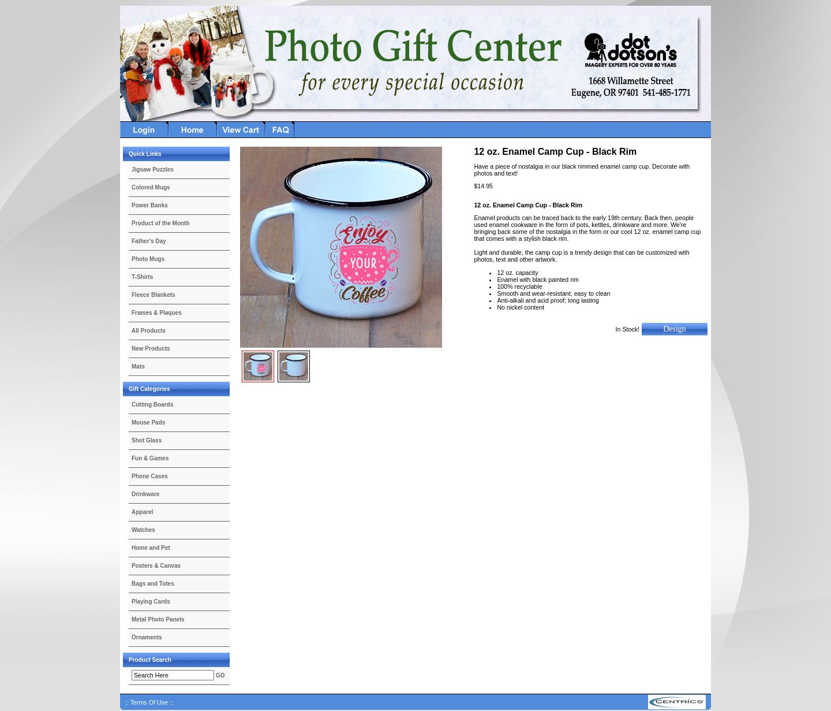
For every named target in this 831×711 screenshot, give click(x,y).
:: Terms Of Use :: (149, 702)
